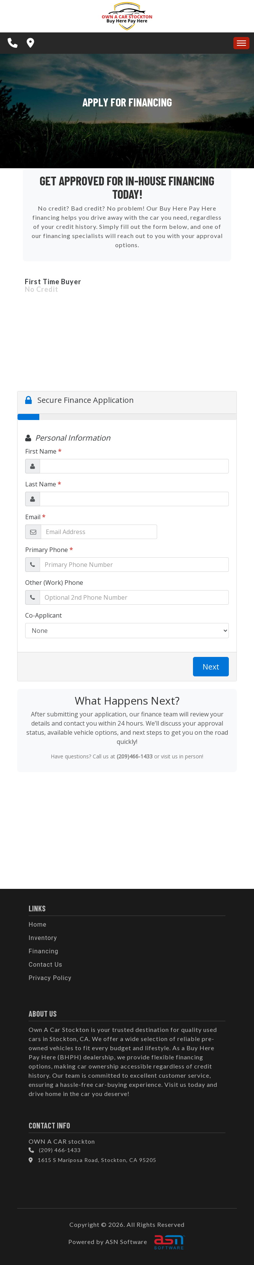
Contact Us (46, 964)
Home (38, 924)
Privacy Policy (50, 978)
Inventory (43, 938)
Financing (43, 951)
